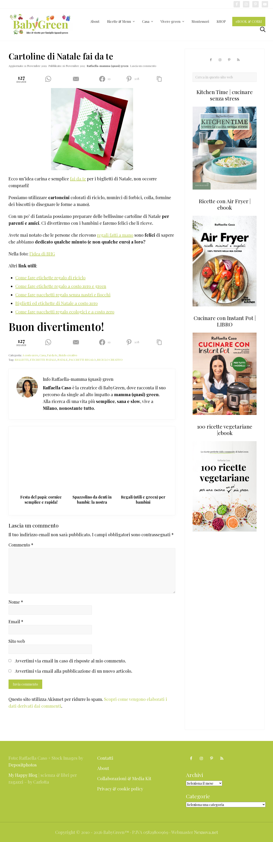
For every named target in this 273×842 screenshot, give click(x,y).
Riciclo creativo (68, 355)
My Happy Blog (23, 775)
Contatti (105, 758)
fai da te (78, 178)
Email (16, 621)
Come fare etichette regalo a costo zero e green (60, 286)
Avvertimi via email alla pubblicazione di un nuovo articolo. (73, 671)
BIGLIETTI (22, 359)
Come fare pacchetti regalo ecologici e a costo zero (64, 311)
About (103, 768)
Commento (21, 545)
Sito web (17, 641)
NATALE (62, 359)
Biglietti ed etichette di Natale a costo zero (56, 303)
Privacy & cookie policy (120, 788)
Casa (42, 355)
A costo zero (30, 355)
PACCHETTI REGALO (82, 359)
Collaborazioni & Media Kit (124, 778)
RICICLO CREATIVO (110, 359)
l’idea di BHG (42, 254)
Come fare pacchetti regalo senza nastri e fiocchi (62, 294)
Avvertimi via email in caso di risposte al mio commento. (70, 661)
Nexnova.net (206, 832)
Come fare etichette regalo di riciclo (50, 277)
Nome (16, 602)
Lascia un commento (143, 66)
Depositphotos (23, 765)
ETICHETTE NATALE (43, 359)
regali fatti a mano (115, 235)
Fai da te (52, 355)
